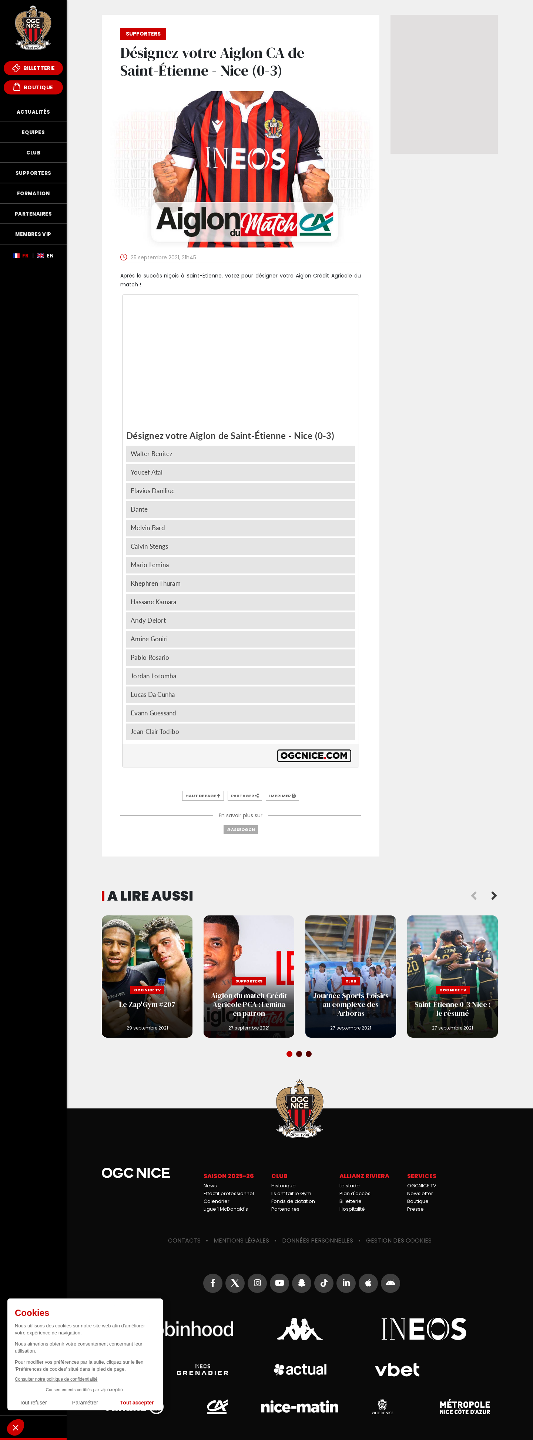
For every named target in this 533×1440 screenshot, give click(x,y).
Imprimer (282, 796)
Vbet (397, 1369)
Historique (283, 1185)
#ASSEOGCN (241, 829)
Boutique (33, 87)
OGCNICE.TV (421, 1185)
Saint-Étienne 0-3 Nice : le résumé (452, 976)
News (210, 1185)
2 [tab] (300, 1054)
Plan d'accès (355, 1193)
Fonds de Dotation (33, 1427)
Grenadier (202, 1369)
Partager (245, 796)
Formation (33, 193)
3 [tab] (309, 1054)
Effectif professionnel (229, 1193)
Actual (300, 1369)
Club (33, 152)
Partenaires (33, 213)
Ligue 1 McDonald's (226, 1209)
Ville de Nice (382, 1406)
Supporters (33, 173)
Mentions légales (241, 1240)
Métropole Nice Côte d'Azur (464, 1406)
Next (494, 896)
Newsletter (420, 1193)
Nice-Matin (299, 1406)
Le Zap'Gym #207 (147, 976)
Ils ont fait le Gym (291, 1193)
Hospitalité (352, 1209)
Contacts (184, 1240)
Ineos (424, 1329)
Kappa (300, 1329)
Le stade (349, 1185)
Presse (415, 1209)
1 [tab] (290, 1054)
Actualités (33, 112)
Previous (473, 896)
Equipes (33, 132)
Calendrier (216, 1201)
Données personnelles (317, 1240)
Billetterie (33, 68)
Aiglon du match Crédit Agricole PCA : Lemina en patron (249, 976)
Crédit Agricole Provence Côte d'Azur (217, 1406)
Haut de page (203, 796)
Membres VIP (33, 234)
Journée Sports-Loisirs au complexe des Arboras (350, 976)
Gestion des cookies (399, 1240)
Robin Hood (176, 1329)
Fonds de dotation (293, 1201)
